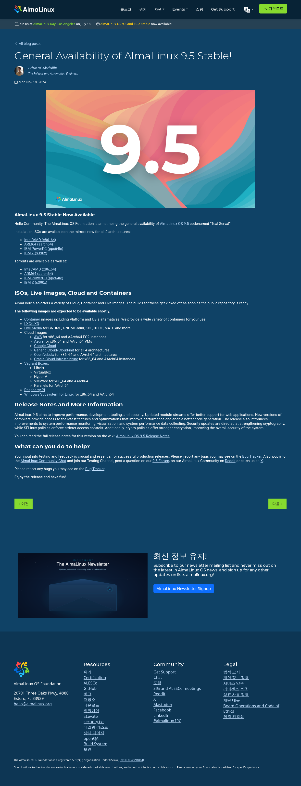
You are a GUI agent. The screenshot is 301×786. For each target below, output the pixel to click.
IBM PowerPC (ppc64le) (43, 248)
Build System (95, 744)
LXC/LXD (31, 324)
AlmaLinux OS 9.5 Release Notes (143, 436)
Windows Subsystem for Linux (49, 394)
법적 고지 (231, 672)
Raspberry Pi (34, 390)
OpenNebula (44, 354)
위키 (143, 9)
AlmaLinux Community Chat (43, 461)
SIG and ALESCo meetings (177, 688)
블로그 (125, 9)
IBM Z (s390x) (35, 253)
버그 (87, 693)
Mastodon (162, 704)
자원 (158, 9)
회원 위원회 (233, 716)
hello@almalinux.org (33, 704)
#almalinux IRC (167, 720)
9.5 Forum (160, 461)
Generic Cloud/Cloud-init (54, 350)
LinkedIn (161, 715)
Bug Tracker (251, 456)
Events (178, 9)
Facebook (162, 710)
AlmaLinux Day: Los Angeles (54, 24)
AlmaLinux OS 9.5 (174, 223)
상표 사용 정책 (236, 694)
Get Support (223, 9)
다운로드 (273, 8)
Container (32, 319)
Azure (38, 341)
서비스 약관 (233, 683)
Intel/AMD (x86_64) (40, 240)
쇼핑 (199, 9)
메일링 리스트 (96, 727)
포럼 (157, 682)
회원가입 (91, 710)
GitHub (90, 688)
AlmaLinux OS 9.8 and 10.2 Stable (125, 24)
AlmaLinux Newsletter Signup (184, 588)
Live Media (33, 328)
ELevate (91, 716)
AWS (38, 337)
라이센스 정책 (235, 689)
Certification (95, 677)
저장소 (89, 699)
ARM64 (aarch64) (38, 244)
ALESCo (90, 683)
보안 (87, 749)
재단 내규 (231, 700)
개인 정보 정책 (236, 677)
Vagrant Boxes (36, 363)
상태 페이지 (94, 732)
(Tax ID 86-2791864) (131, 760)
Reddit (230, 461)
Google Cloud (45, 346)
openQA (91, 738)
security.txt (94, 721)
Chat (157, 677)
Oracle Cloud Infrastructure (56, 359)
